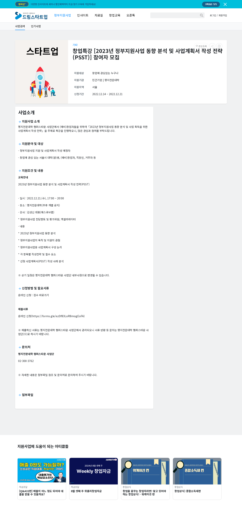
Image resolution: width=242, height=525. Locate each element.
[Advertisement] (191, 136)
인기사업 (36, 26)
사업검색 (20, 26)
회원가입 (223, 15)
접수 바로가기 (41, 295)
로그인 (213, 15)
